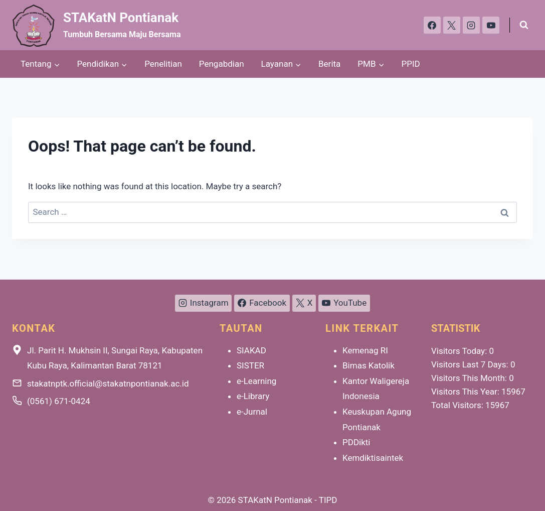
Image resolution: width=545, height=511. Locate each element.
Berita (329, 64)
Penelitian (163, 64)
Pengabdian (221, 64)
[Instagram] (471, 25)
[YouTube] (490, 25)
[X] (451, 25)
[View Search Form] (524, 25)
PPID (411, 64)
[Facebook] (432, 25)
